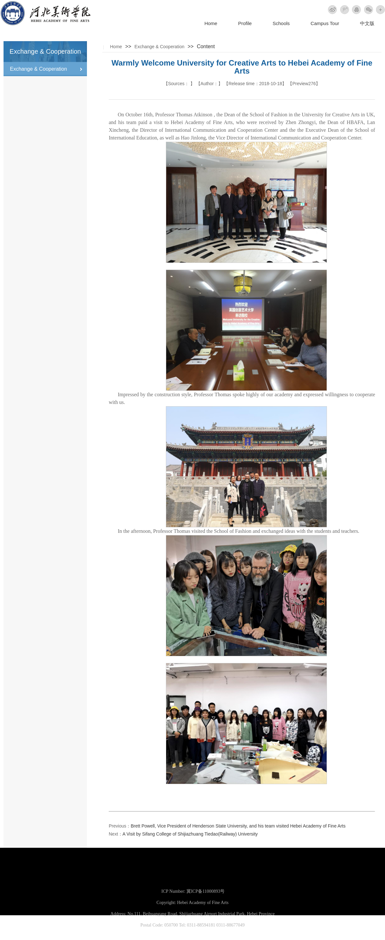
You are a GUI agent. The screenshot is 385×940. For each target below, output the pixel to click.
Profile (245, 23)
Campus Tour (325, 23)
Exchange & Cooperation (159, 46)
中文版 (367, 23)
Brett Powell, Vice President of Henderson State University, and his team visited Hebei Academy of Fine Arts (238, 825)
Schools (281, 23)
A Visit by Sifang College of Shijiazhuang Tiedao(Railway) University (190, 834)
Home (210, 23)
